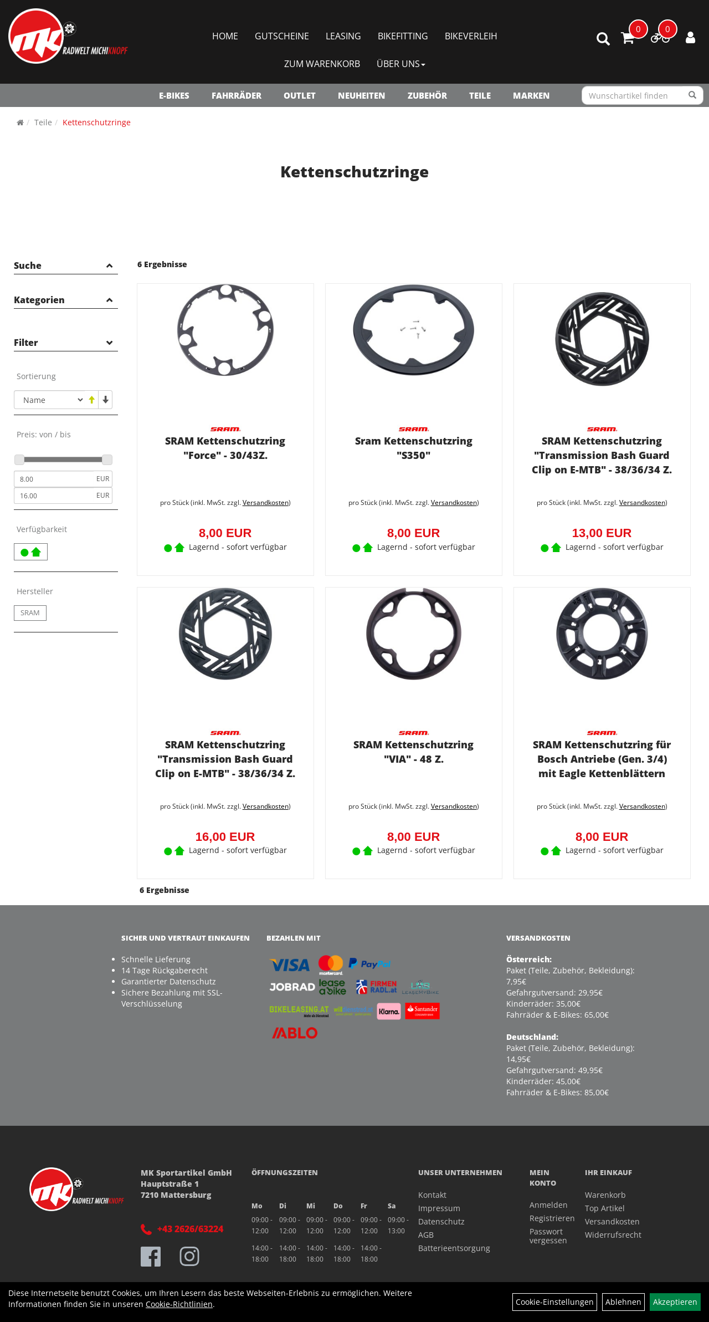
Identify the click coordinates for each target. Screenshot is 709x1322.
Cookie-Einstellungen (555, 1302)
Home (225, 36)
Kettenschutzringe (97, 122)
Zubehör (427, 95)
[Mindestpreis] (54, 479)
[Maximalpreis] (54, 495)
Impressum (439, 1204)
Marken (531, 95)
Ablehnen (623, 1302)
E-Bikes (174, 95)
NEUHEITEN (362, 95)
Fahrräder (236, 95)
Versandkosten (263, 501)
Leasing (343, 36)
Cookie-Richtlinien (179, 1304)
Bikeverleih (471, 36)
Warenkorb (605, 1191)
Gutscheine (282, 36)
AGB (426, 1231)
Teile (480, 95)
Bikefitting (403, 36)
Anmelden (545, 1201)
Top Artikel (605, 1204)
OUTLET (300, 95)
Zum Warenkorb (322, 64)
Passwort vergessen (545, 1232)
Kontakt (432, 1191)
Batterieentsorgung (454, 1244)
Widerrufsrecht (613, 1231)
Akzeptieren (675, 1302)
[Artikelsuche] (603, 39)
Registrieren (545, 1214)
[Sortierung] (49, 399)
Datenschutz (441, 1217)
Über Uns (401, 64)
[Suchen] (692, 95)
